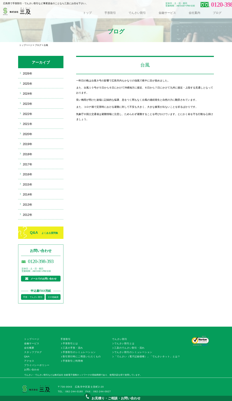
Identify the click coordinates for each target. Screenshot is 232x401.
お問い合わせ (31, 369)
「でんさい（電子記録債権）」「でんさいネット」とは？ (147, 356)
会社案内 (194, 12)
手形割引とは (70, 343)
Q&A (44, 233)
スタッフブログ (33, 352)
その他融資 (53, 297)
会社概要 (29, 347)
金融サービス (167, 12)
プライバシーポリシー (36, 365)
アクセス (29, 360)
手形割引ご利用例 (73, 360)
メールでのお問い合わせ (44, 278)
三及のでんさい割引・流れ (129, 347)
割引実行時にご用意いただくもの (82, 356)
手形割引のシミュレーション (79, 352)
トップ (87, 12)
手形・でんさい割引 (33, 297)
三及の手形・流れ (73, 347)
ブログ (217, 12)
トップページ (25, 45)
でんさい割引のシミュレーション (133, 352)
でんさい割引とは (124, 343)
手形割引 (110, 12)
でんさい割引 (137, 12)
